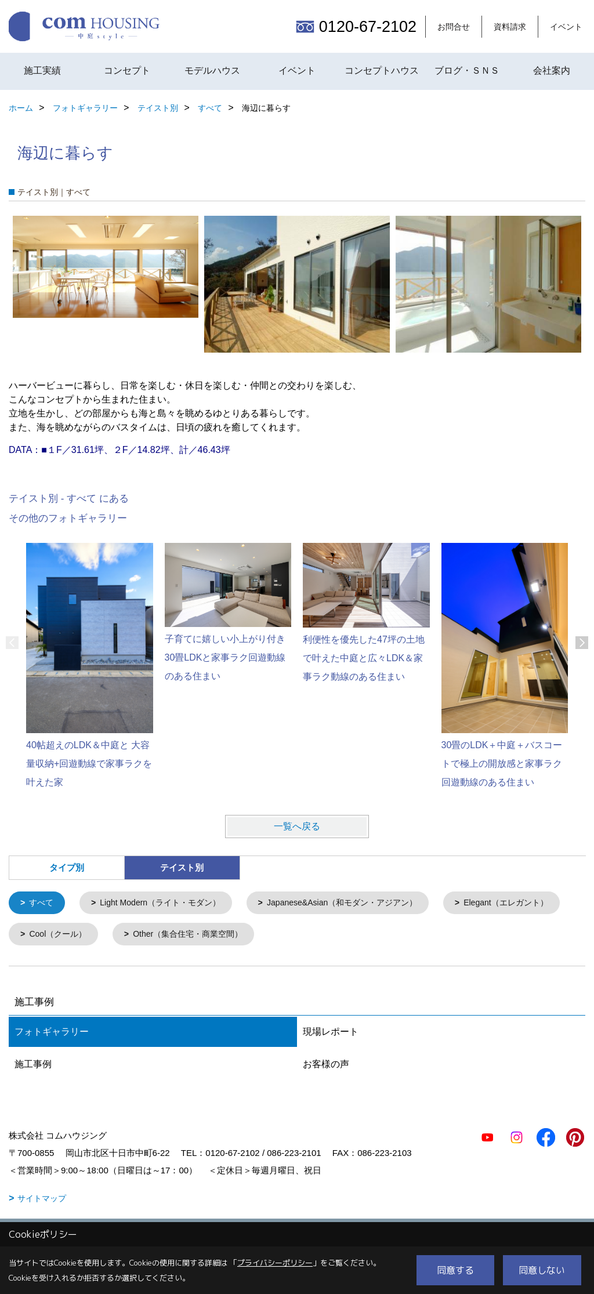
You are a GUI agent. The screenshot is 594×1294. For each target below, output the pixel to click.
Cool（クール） (198, 936)
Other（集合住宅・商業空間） (334, 936)
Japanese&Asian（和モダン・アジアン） (359, 903)
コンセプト (127, 70)
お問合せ (453, 26)
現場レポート (330, 1034)
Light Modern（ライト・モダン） (167, 903)
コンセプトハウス (382, 70)
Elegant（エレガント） (75, 936)
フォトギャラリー (52, 1034)
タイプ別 (66, 867)
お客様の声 (326, 1066)
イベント (566, 26)
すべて (43, 903)
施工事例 (33, 1066)
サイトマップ (41, 1200)
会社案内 (551, 70)
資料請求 (510, 26)
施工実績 (42, 70)
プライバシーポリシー (275, 1262)
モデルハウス (212, 70)
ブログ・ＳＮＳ (466, 70)
